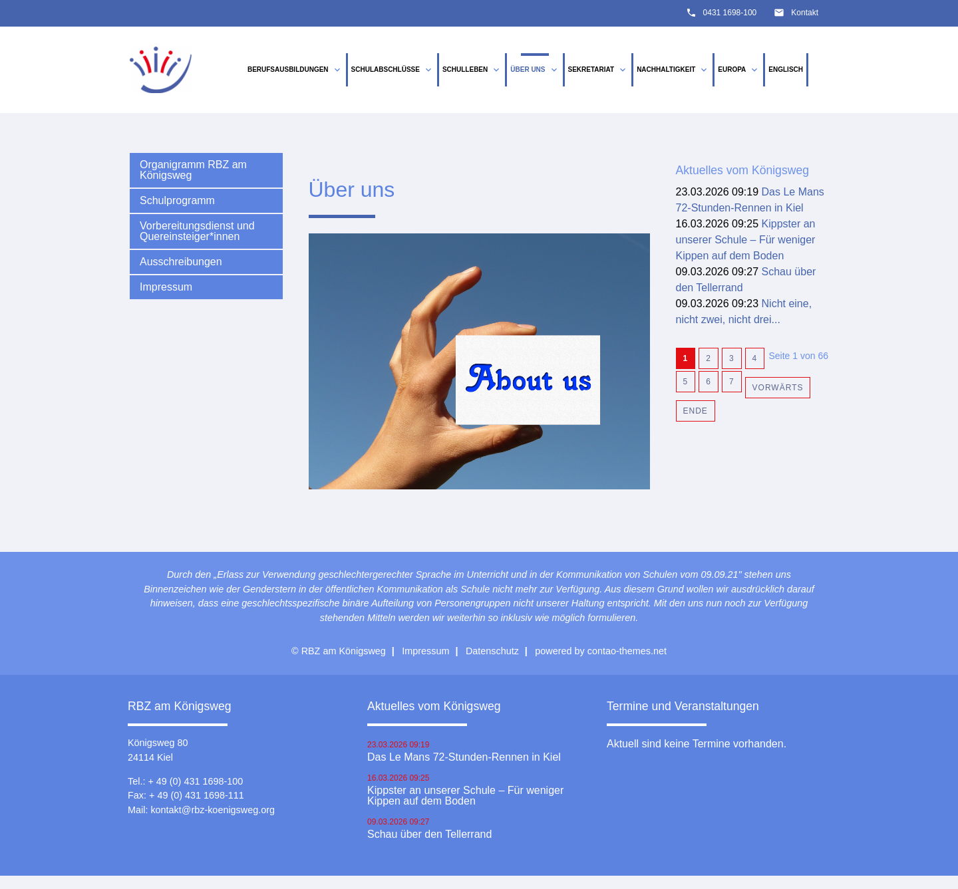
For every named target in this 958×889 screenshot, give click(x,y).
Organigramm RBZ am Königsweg (193, 170)
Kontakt (804, 12)
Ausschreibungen (181, 261)
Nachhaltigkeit (673, 69)
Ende (695, 411)
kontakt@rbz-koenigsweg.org (212, 810)
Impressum (166, 287)
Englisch (785, 69)
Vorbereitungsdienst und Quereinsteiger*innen (197, 231)
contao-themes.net (627, 651)
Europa (739, 69)
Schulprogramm (177, 200)
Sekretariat (598, 69)
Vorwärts (778, 387)
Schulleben (472, 69)
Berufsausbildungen (295, 69)
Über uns (534, 69)
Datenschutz (492, 651)
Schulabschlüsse (392, 69)
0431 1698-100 (730, 12)
